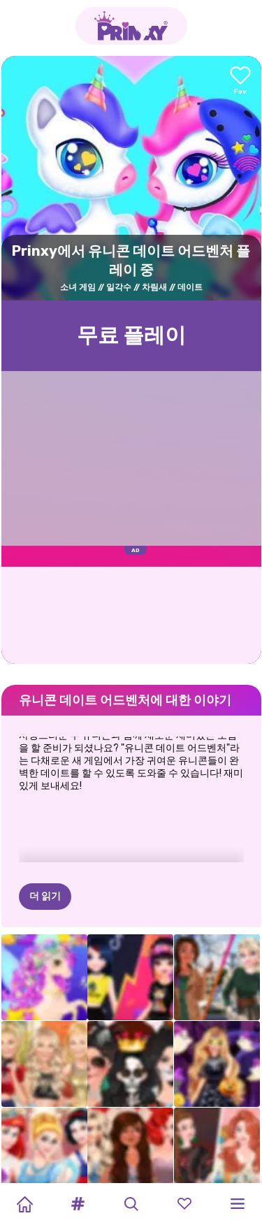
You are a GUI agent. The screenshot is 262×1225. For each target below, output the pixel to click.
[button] (77, 1204)
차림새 (154, 287)
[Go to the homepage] (131, 25)
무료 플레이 (131, 335)
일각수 (118, 287)
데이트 (190, 287)
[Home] (24, 1204)
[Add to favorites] (240, 81)
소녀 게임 (78, 287)
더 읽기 (45, 827)
